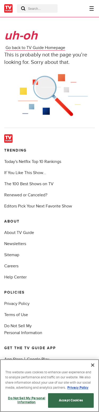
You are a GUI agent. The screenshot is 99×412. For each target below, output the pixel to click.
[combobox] (37, 8)
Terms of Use (16, 314)
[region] (49, 385)
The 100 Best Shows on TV (29, 184)
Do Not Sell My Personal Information (26, 400)
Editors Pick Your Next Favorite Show (38, 206)
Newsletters (15, 243)
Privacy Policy (17, 303)
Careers (11, 266)
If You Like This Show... (25, 172)
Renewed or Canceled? (25, 195)
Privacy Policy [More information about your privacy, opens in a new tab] (77, 388)
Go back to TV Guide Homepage (35, 47)
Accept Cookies (71, 400)
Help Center (15, 277)
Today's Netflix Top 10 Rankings (32, 161)
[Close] (92, 365)
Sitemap (11, 255)
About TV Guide (19, 232)
